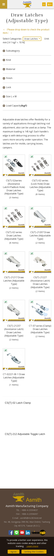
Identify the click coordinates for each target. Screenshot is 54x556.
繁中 (50, 4)
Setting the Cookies (34, 551)
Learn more (32, 546)
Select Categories (12, 38)
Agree (14, 551)
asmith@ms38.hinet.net (31, 518)
